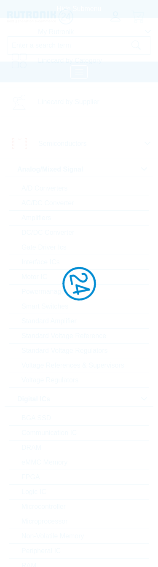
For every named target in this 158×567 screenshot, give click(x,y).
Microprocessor (44, 521)
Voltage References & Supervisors (72, 365)
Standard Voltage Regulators (64, 350)
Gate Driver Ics (44, 247)
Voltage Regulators (49, 380)
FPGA (30, 477)
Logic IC (33, 491)
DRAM (31, 447)
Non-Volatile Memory (52, 536)
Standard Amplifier (49, 321)
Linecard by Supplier (68, 101)
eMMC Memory (44, 462)
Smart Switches (44, 306)
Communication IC (49, 432)
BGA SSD (36, 418)
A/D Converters (44, 188)
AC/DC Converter (47, 203)
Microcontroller (43, 506)
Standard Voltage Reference (63, 335)
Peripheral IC (41, 550)
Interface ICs (40, 262)
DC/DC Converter (47, 232)
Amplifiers (36, 217)
